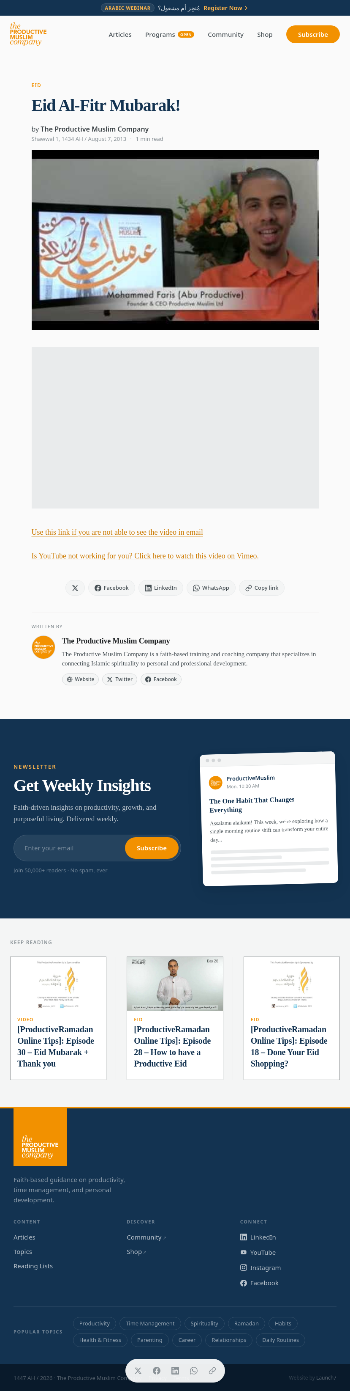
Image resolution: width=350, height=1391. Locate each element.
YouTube (258, 1252)
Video (25, 1019)
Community (226, 34)
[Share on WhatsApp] (194, 1371)
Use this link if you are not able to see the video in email (117, 532)
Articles (120, 34)
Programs (169, 34)
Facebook (259, 1282)
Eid (37, 85)
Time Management (150, 1323)
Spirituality (204, 1323)
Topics (23, 1251)
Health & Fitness (100, 1340)
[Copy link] (212, 1371)
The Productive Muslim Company (95, 129)
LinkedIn (258, 1237)
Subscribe (313, 34)
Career (187, 1340)
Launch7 (326, 1377)
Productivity (94, 1323)
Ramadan (246, 1323)
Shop (265, 34)
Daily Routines (280, 1340)
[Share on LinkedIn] (175, 1371)
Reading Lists (33, 1266)
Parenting (150, 1340)
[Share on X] (138, 1371)
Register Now (226, 8)
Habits (283, 1323)
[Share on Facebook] (157, 1371)
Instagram (260, 1267)
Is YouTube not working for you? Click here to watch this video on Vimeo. (145, 556)
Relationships (229, 1340)
